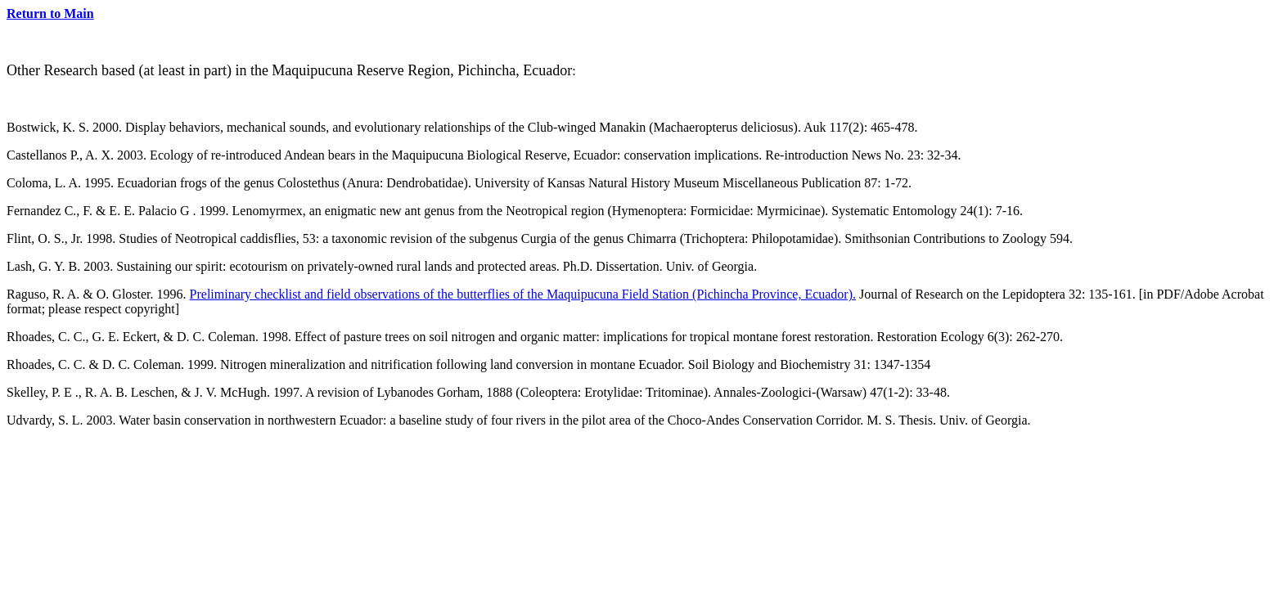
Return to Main (50, 13)
